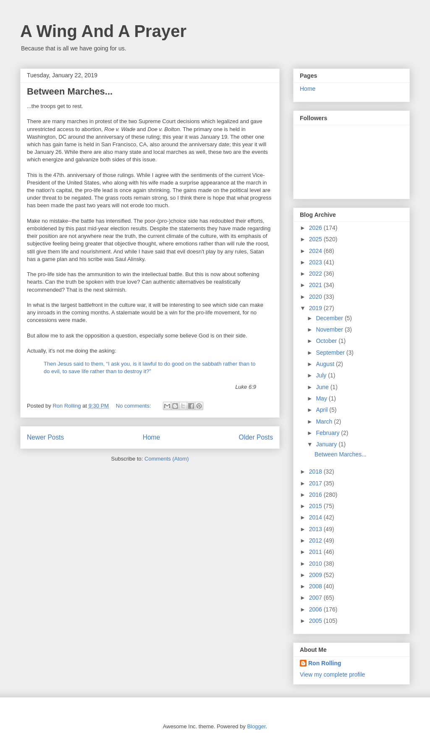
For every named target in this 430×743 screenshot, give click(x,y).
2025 (316, 239)
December (330, 318)
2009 (316, 575)
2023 (316, 262)
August (326, 364)
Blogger (256, 726)
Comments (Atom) (166, 459)
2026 (316, 227)
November (330, 329)
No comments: (134, 406)
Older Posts (256, 437)
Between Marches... (70, 91)
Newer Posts (45, 437)
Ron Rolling (324, 663)
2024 (316, 251)
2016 (316, 494)
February (328, 432)
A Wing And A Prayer (103, 31)
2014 (316, 517)
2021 (316, 285)
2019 (316, 308)
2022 (316, 273)
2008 (316, 586)
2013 (316, 529)
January (327, 444)
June (323, 387)
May (322, 398)
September (331, 352)
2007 (316, 597)
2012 (316, 540)
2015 (316, 506)
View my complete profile (332, 674)
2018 (316, 471)
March (325, 421)
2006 (316, 609)
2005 (316, 620)
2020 (316, 296)
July (322, 375)
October (327, 340)
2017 (316, 483)
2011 (316, 551)
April (322, 409)
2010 (316, 563)
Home (151, 437)
